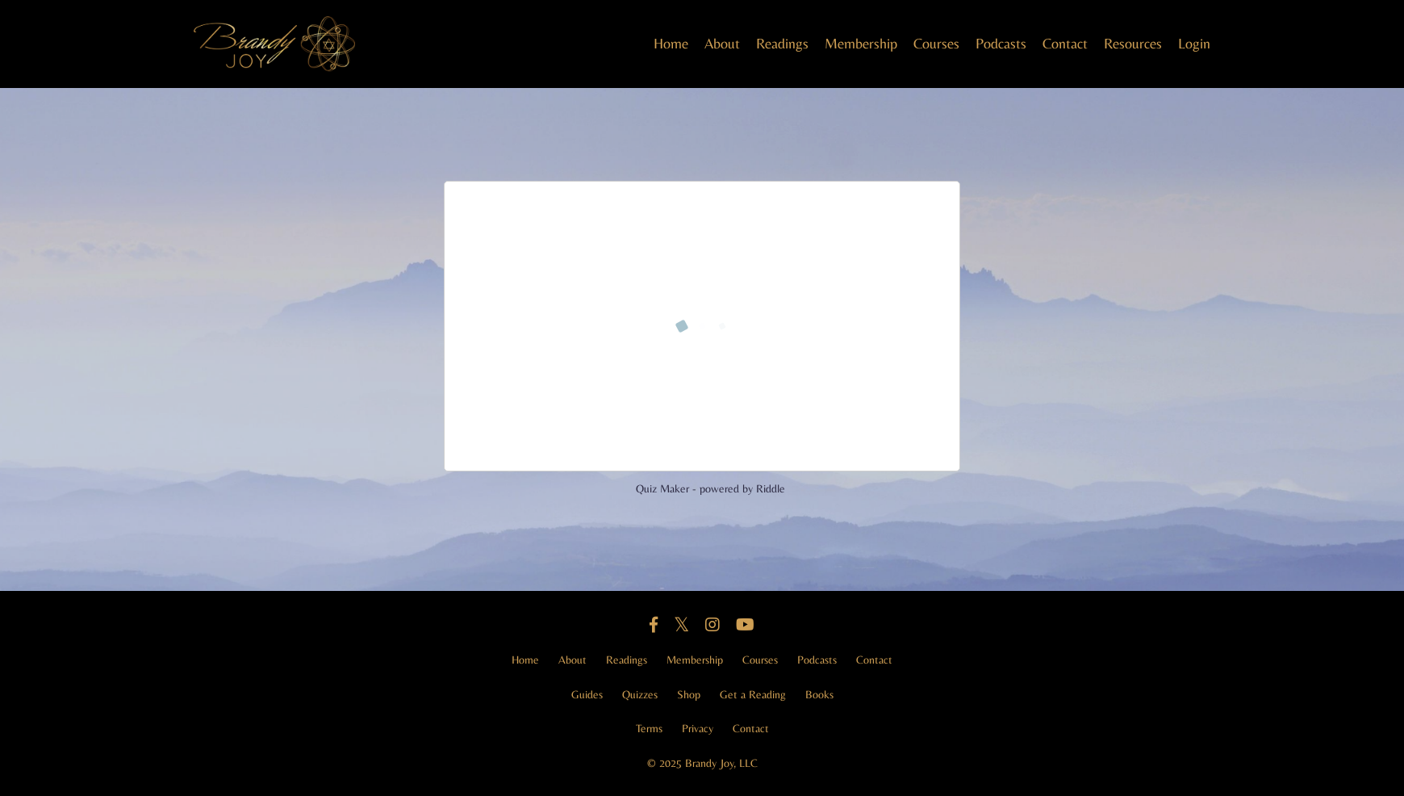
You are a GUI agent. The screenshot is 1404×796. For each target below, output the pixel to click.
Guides (587, 694)
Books (819, 694)
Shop (688, 694)
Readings (782, 43)
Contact (1065, 43)
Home (671, 43)
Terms (649, 728)
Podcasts (1001, 43)
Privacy (697, 728)
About (722, 43)
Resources (1133, 43)
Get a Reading (753, 694)
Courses (936, 43)
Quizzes (640, 694)
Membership (861, 43)
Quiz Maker (662, 488)
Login (1194, 43)
